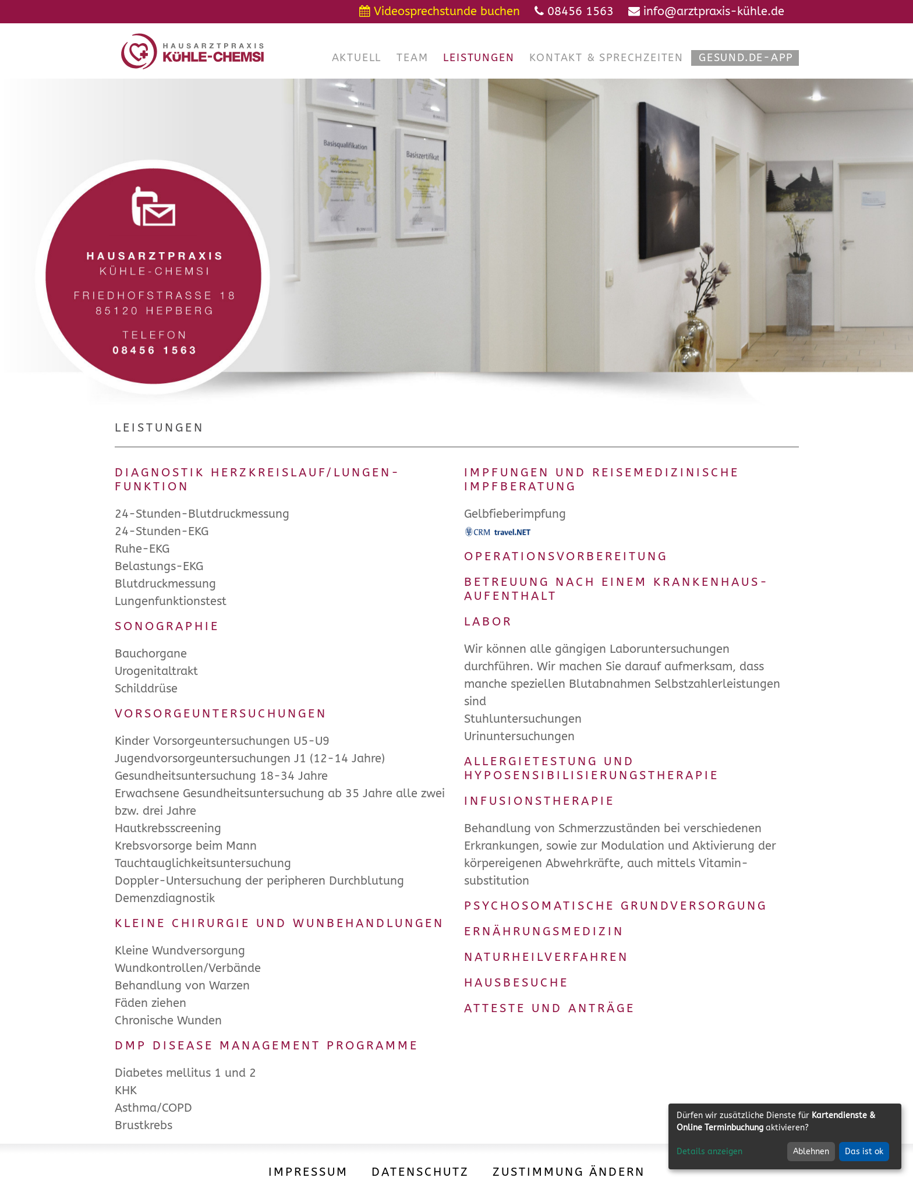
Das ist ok (864, 1152)
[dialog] (784, 1136)
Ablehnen (811, 1152)
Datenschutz (420, 1172)
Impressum (308, 1172)
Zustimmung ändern (569, 1172)
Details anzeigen (709, 1152)
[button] (357, 58)
